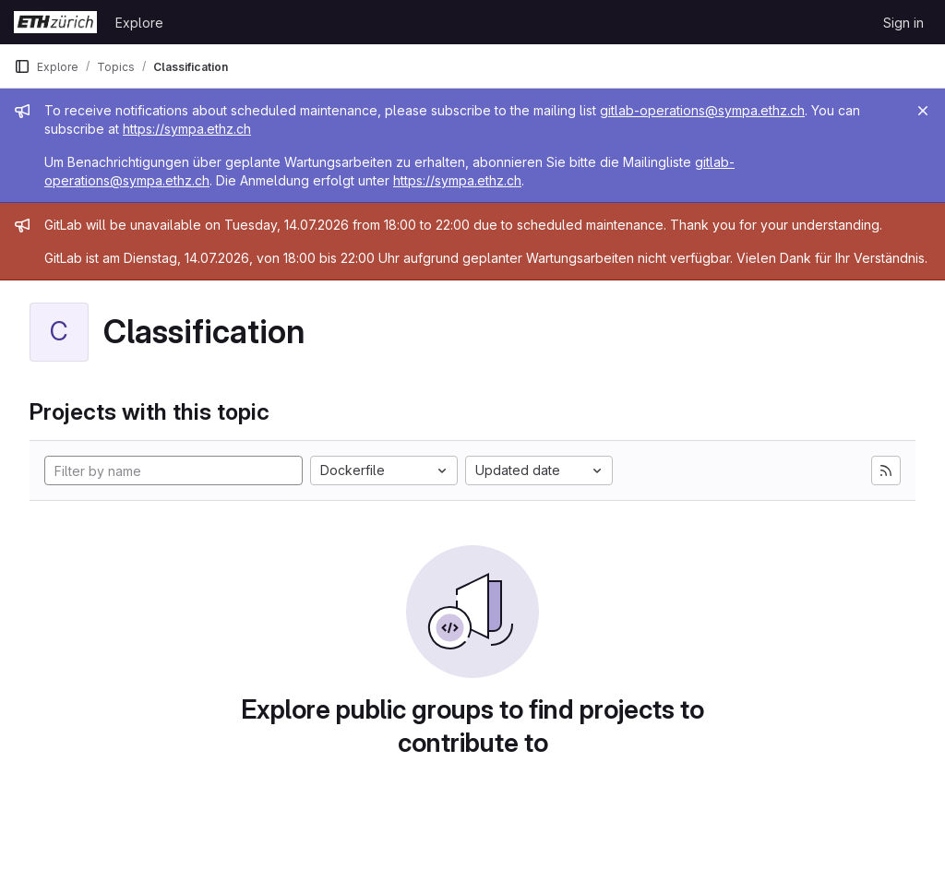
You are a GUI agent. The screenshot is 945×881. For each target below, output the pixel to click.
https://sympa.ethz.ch (187, 129)
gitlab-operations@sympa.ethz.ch (702, 110)
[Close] (923, 111)
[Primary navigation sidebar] (22, 66)
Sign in (903, 22)
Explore (139, 22)
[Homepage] (55, 22)
